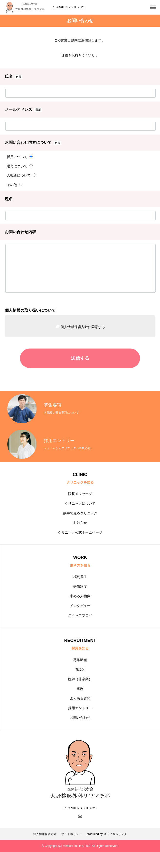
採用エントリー (80, 708)
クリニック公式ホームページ (80, 532)
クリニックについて (80, 503)
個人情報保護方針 (44, 834)
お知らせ (80, 523)
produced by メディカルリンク (107, 834)
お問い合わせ (80, 717)
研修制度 (80, 586)
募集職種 (80, 660)
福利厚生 (80, 577)
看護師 (80, 669)
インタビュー (80, 606)
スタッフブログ (80, 615)
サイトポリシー (71, 834)
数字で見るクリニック (80, 513)
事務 (80, 689)
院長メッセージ (80, 494)
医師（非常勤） (80, 679)
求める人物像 (80, 596)
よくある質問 (80, 698)
